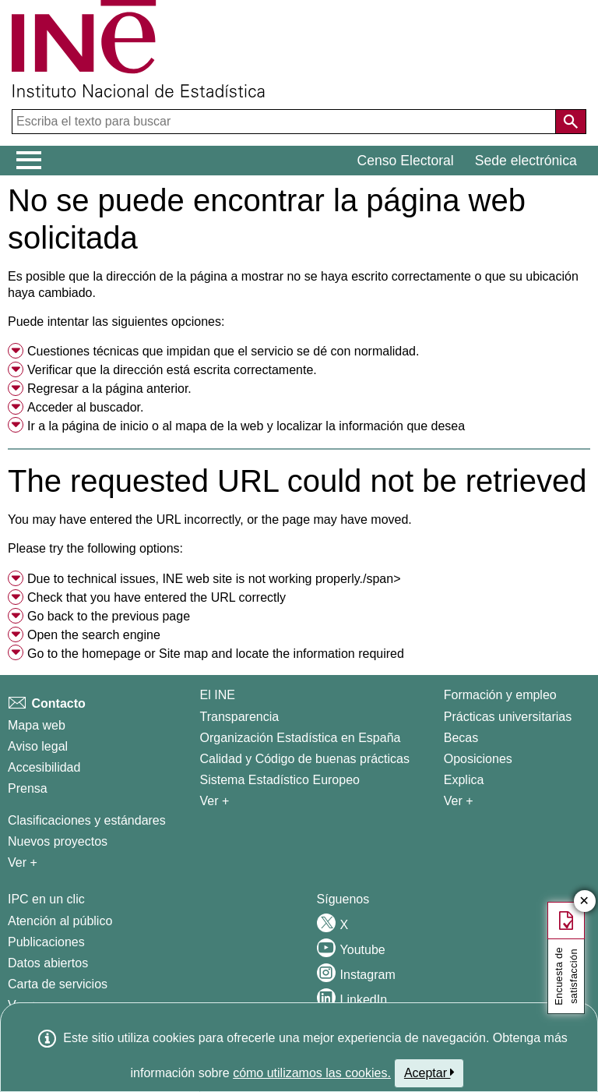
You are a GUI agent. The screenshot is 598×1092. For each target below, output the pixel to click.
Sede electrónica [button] (526, 160)
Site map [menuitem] (183, 653)
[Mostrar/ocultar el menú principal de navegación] (29, 161)
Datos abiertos (48, 963)
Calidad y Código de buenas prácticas (305, 758)
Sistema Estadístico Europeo (280, 779)
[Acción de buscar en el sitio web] (570, 121)
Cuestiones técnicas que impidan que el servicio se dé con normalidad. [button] (223, 351)
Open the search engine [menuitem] (93, 634)
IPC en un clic (46, 899)
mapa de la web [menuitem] (219, 426)
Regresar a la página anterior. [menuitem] (109, 388)
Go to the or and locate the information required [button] (215, 653)
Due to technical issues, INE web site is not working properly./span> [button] (214, 578)
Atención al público (60, 921)
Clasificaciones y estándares (87, 820)
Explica (464, 779)
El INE (217, 694)
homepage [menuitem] (111, 653)
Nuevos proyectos (57, 841)
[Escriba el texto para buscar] (285, 121)
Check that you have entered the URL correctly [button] (156, 597)
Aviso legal (38, 746)
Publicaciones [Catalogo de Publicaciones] (46, 942)
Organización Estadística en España (300, 737)
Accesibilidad (44, 767)
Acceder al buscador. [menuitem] (85, 407)
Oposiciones (478, 758)
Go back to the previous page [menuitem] (108, 616)
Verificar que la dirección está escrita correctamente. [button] (172, 369)
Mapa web (36, 725)
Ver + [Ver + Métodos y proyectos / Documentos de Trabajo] (22, 862)
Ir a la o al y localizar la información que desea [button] (246, 426)
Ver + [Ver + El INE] (215, 801)
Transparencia (240, 716)
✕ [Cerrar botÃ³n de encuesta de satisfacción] (584, 901)
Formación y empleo (500, 694)
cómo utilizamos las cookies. (312, 1073)
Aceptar (429, 1072)
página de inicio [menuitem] (105, 426)
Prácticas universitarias (508, 716)
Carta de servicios (57, 984)
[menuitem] (299, 351)
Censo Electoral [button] (405, 160)
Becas (461, 737)
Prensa (27, 788)
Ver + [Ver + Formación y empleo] (458, 801)
